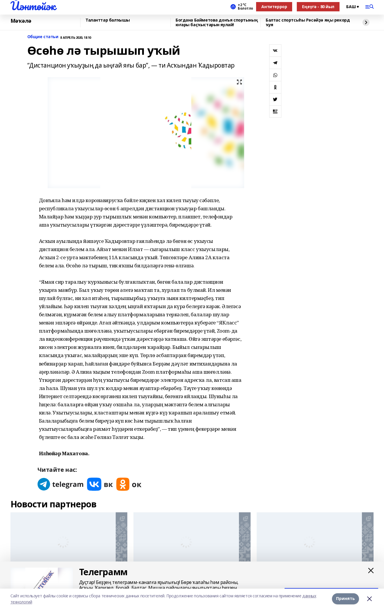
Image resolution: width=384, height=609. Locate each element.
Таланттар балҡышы (107, 20)
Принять (345, 598)
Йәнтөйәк (33, 5)
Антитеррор (274, 6)
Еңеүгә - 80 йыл (318, 6)
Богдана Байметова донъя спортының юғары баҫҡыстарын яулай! (217, 22)
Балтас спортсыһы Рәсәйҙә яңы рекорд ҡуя (308, 22)
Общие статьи (42, 36)
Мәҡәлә (20, 21)
